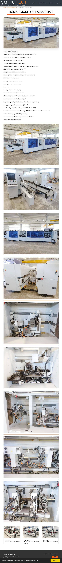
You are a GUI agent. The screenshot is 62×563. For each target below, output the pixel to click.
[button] (57, 3)
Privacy (10, 557)
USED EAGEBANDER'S (12, 7)
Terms (5, 557)
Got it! (55, 560)
